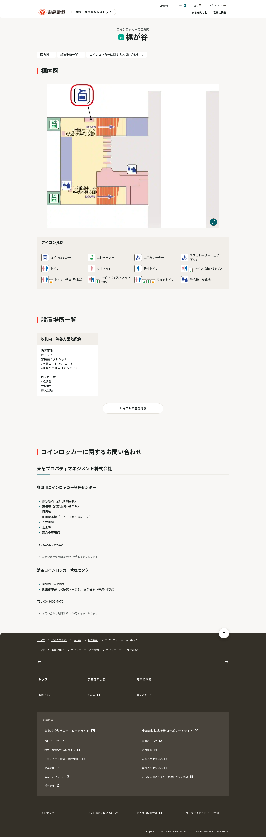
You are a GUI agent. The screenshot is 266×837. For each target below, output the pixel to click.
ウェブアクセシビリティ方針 (202, 813)
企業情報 (164, 5)
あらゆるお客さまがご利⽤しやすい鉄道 (167, 777)
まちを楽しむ (199, 12)
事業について (153, 742)
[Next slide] (227, 661)
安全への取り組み (154, 759)
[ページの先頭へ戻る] (224, 633)
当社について (55, 742)
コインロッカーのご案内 (85, 650)
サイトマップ (46, 813)
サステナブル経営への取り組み (64, 759)
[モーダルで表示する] (213, 222)
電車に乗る (219, 12)
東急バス (148, 696)
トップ (41, 640)
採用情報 (55, 786)
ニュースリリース (57, 777)
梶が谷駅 (93, 640)
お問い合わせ (217, 5)
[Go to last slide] (39, 661)
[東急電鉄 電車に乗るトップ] (51, 12)
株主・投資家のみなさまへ (62, 751)
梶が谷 (77, 640)
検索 (198, 5)
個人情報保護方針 (149, 813)
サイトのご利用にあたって (103, 813)
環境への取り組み (154, 768)
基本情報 (153, 751)
